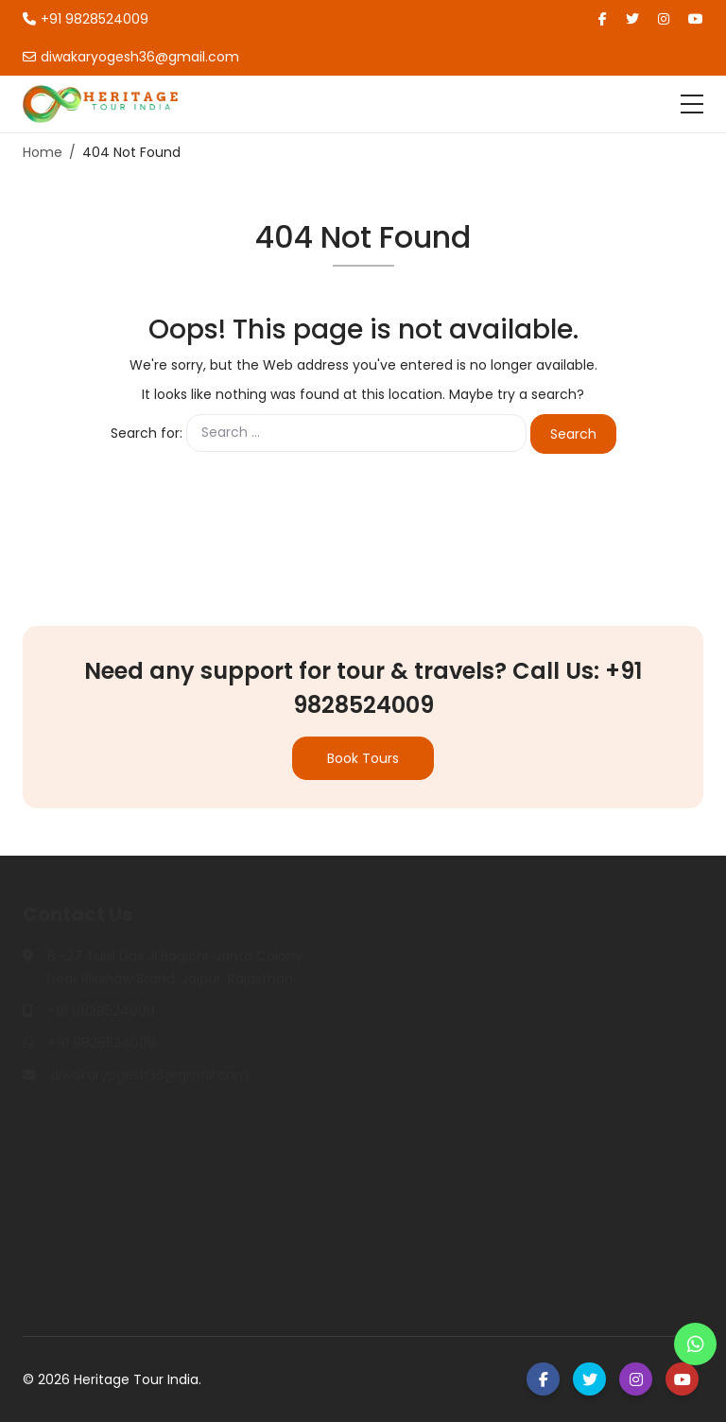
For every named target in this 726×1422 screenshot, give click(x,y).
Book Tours (363, 758)
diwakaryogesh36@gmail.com (131, 56)
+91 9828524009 (85, 18)
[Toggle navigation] (692, 104)
